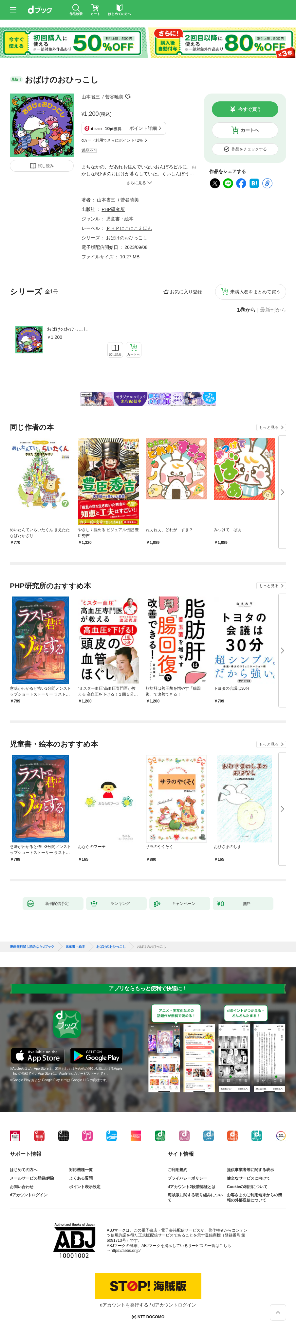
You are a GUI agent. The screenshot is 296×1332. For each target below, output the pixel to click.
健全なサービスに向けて (248, 1178)
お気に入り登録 (186, 291)
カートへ (250, 130)
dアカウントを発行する (124, 1304)
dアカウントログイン (28, 1195)
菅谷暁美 (114, 96)
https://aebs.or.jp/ (125, 1250)
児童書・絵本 (120, 218)
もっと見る (269, 427)
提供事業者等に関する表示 (250, 1170)
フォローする (128, 97)
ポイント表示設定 (85, 1187)
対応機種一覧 (81, 1170)
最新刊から (273, 310)
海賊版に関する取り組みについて (195, 1197)
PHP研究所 (113, 209)
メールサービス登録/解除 (32, 1178)
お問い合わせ (21, 1187)
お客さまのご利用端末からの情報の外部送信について (254, 1197)
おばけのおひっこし (67, 329)
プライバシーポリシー (187, 1178)
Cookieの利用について (247, 1187)
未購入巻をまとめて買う (255, 291)
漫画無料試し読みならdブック (32, 946)
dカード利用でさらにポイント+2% (112, 140)
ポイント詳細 (143, 128)
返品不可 (89, 150)
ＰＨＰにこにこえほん (129, 228)
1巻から (246, 310)
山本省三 (91, 96)
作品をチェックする (249, 149)
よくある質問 (81, 1178)
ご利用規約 (177, 1170)
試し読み (46, 166)
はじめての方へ (23, 1170)
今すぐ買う (249, 109)
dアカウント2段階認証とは (191, 1187)
